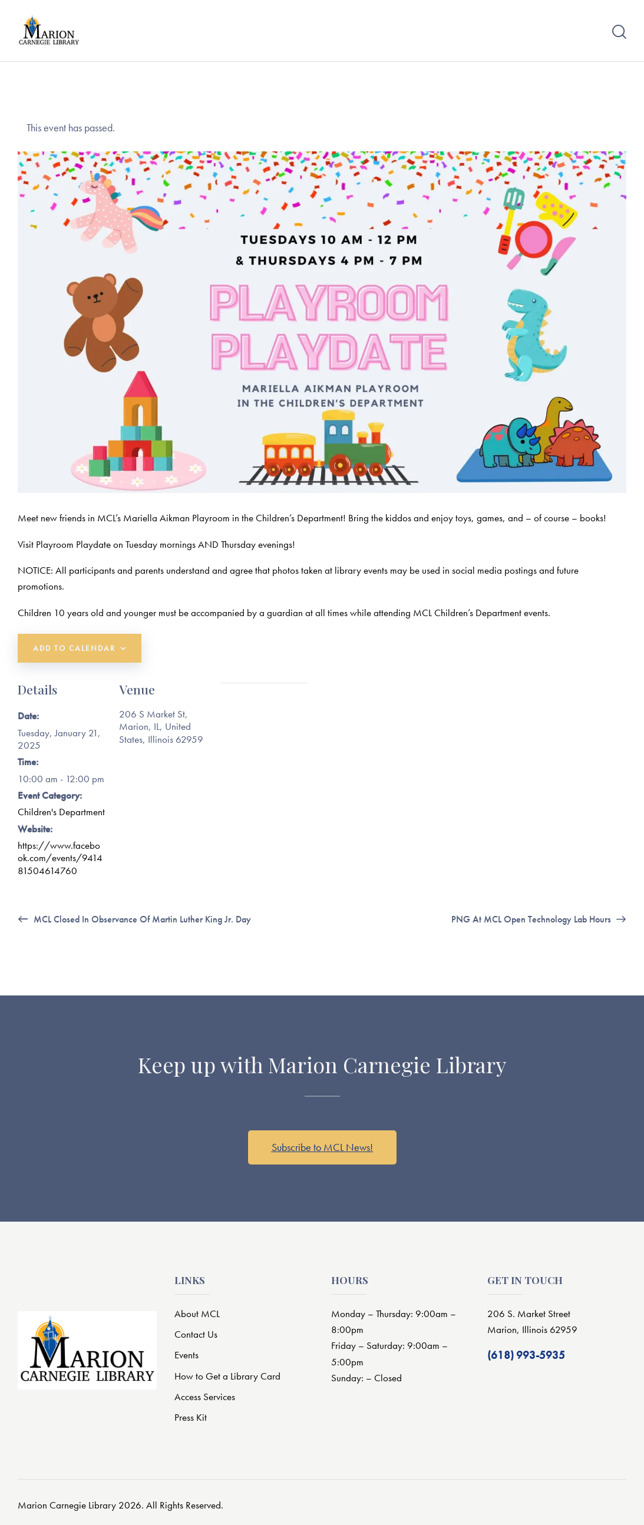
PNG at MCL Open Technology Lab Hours (532, 920)
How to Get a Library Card (227, 1375)
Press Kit (190, 1417)
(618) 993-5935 (526, 1356)
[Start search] (619, 32)
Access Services (204, 1396)
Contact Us (195, 1334)
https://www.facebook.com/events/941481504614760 (60, 858)
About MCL (197, 1313)
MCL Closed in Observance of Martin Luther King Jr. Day (141, 920)
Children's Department (61, 811)
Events (186, 1355)
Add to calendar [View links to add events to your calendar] (74, 648)
